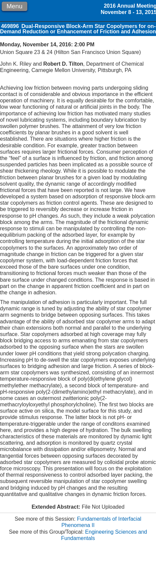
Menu (14, 6)
